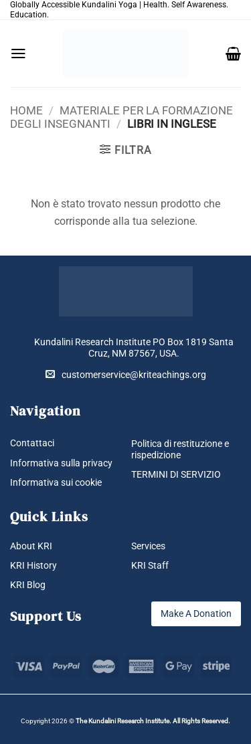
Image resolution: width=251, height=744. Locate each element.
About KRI (31, 546)
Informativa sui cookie (56, 482)
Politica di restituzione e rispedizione (180, 449)
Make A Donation (196, 613)
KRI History (33, 565)
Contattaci (32, 443)
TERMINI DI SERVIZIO (176, 474)
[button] (18, 53)
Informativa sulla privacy (61, 463)
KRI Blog (28, 584)
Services (148, 546)
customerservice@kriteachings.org (126, 374)
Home (26, 110)
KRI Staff (150, 565)
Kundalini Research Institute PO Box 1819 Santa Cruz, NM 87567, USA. (134, 348)
